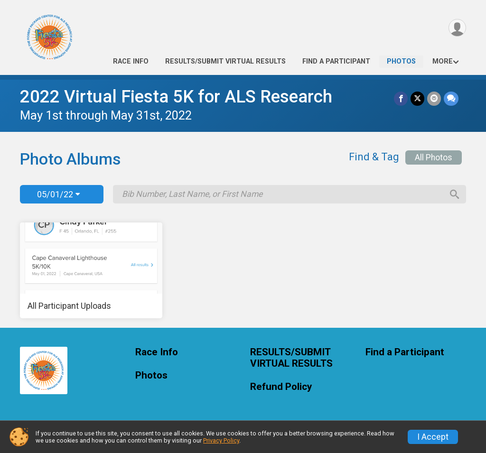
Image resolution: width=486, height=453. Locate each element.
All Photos (433, 157)
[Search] (454, 194)
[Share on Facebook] (401, 98)
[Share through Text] (451, 98)
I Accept (433, 437)
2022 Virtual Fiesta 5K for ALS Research (176, 96)
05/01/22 (58, 194)
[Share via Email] (434, 98)
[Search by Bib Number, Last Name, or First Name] (282, 194)
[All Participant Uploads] (91, 270)
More (442, 61)
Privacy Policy (221, 440)
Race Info (131, 61)
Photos (401, 61)
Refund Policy (281, 386)
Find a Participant (336, 61)
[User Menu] (457, 28)
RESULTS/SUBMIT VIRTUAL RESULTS (225, 61)
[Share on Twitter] (417, 98)
